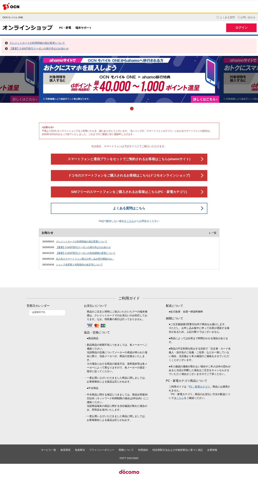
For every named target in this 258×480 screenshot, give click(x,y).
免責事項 (80, 449)
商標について (126, 449)
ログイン (241, 27)
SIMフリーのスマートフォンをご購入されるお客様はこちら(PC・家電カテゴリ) (129, 192)
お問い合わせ (246, 17)
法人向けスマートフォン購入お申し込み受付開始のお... (85, 258)
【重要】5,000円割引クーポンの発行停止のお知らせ (39, 48)
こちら (130, 221)
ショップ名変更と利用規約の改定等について (79, 264)
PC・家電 (65, 27)
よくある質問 (225, 17)
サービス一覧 (48, 449)
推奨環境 (65, 449)
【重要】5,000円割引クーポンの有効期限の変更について (86, 253)
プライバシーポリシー (101, 449)
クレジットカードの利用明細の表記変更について (37, 42)
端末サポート (84, 27)
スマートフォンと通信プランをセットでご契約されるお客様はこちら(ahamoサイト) (129, 159)
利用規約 (143, 449)
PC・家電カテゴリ (199, 386)
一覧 (213, 232)
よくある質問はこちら (129, 208)
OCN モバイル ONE (13, 17)
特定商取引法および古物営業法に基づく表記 (177, 449)
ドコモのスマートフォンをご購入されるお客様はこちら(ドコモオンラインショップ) (129, 175)
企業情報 (212, 449)
